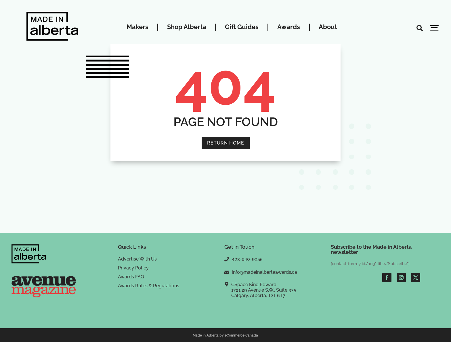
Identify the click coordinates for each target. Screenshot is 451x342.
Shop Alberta (186, 27)
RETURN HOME (225, 143)
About (328, 27)
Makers (137, 27)
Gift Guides (242, 27)
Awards (288, 27)
